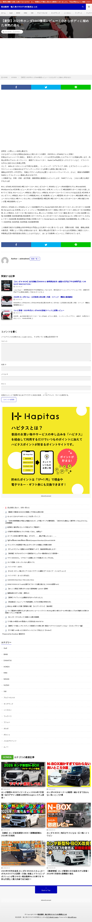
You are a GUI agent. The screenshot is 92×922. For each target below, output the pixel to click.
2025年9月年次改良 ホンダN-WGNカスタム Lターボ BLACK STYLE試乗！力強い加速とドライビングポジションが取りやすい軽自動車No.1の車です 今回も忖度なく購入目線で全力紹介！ (23, 875)
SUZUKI (6, 685)
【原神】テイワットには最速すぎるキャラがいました (25, 597)
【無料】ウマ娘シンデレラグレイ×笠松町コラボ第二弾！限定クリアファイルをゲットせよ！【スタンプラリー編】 (45, 626)
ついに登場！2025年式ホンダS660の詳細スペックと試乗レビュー (38, 310)
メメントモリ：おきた (14, 567)
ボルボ (6, 728)
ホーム (3, 13)
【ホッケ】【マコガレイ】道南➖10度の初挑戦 (23, 617)
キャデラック (55, 13)
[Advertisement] (46, 56)
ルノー (6, 747)
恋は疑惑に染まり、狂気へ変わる (18, 507)
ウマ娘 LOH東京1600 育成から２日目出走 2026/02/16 (25, 621)
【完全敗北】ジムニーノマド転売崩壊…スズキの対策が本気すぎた (29, 602)
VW (32, 13)
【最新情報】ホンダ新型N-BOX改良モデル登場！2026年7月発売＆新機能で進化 (68, 872)
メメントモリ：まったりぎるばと (18, 575)
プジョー (7, 722)
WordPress (72, 917)
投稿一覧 (34, 259)
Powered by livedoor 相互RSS (13, 634)
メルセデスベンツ (10, 741)
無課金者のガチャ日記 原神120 (18, 593)
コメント (4, 341)
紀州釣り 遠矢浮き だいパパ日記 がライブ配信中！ (24, 527)
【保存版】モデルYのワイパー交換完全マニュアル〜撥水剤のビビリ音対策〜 (32, 553)
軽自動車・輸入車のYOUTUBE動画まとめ (52, 914)
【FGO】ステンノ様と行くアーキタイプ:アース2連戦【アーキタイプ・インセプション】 (36, 571)
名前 (3, 364)
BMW (18, 13)
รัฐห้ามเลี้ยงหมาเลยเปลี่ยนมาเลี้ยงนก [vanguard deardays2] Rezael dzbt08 (31, 540)
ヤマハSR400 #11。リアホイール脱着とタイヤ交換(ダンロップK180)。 (31, 558)
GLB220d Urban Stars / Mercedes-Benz (20, 580)
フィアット (78, 13)
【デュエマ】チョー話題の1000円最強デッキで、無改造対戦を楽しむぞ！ (31, 549)
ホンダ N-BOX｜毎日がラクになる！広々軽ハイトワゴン (68, 834)
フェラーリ (8, 716)
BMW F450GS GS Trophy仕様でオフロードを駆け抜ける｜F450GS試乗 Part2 (33, 584)
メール (4, 374)
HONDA (17, 31)
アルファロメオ (42, 13)
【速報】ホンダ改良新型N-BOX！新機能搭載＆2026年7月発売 (21, 834)
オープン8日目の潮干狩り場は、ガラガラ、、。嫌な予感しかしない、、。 (32, 536)
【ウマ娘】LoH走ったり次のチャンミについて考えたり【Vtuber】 (29, 630)
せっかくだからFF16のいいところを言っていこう (23, 516)
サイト (3, 384)
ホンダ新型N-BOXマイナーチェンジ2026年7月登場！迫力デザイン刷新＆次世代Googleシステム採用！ (22, 795)
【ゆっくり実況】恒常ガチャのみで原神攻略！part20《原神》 (28, 589)
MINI (25, 13)
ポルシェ (7, 735)
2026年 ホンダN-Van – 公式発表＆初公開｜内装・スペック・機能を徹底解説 (43, 297)
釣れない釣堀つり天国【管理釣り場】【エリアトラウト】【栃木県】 (30, 606)
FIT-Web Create (52, 917)
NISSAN (6, 679)
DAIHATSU (8, 660)
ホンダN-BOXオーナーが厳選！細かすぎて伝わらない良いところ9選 (68, 793)
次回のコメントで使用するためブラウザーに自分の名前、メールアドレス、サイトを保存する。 (35, 395)
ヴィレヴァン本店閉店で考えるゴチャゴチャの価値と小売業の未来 (29, 545)
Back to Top (46, 890)
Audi (10, 13)
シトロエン (67, 13)
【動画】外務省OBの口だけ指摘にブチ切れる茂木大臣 (25, 512)
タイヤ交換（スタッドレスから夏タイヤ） (21, 562)
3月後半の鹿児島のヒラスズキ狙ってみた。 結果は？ (24, 531)
